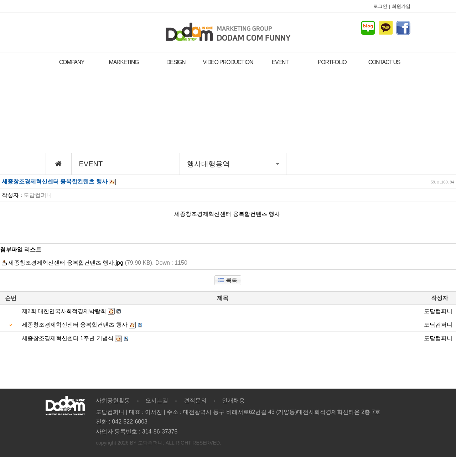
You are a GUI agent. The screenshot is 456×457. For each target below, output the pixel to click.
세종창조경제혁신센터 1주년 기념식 (68, 338)
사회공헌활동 (113, 401)
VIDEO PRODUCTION (228, 62)
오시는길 (156, 401)
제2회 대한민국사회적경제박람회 (64, 311)
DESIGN (176, 62)
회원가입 (401, 6)
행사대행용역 (233, 164)
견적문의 (195, 401)
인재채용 (233, 401)
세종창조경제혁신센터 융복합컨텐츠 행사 (75, 325)
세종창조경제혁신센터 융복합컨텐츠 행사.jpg (62, 263)
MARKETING (124, 62)
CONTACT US (384, 62)
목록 (227, 280)
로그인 (380, 6)
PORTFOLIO (332, 62)
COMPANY (71, 62)
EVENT (280, 62)
